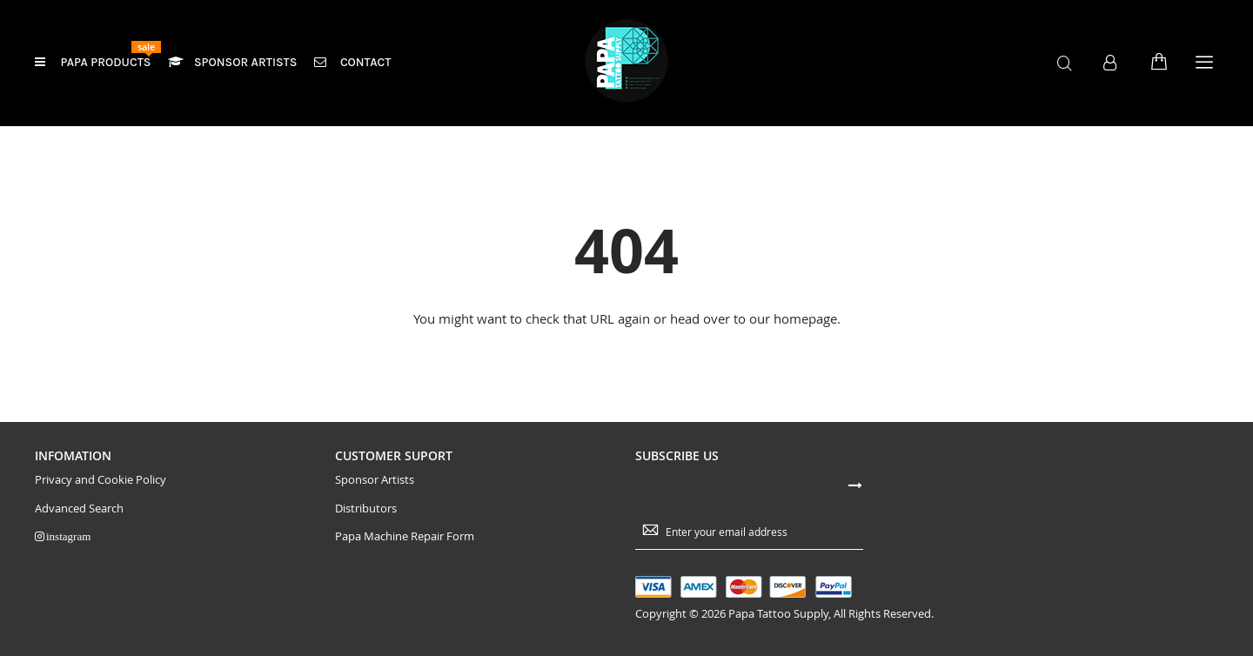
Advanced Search (79, 508)
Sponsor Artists (374, 479)
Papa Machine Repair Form (404, 536)
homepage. (807, 318)
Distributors (366, 508)
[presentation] (1032, 502)
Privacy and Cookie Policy (100, 479)
